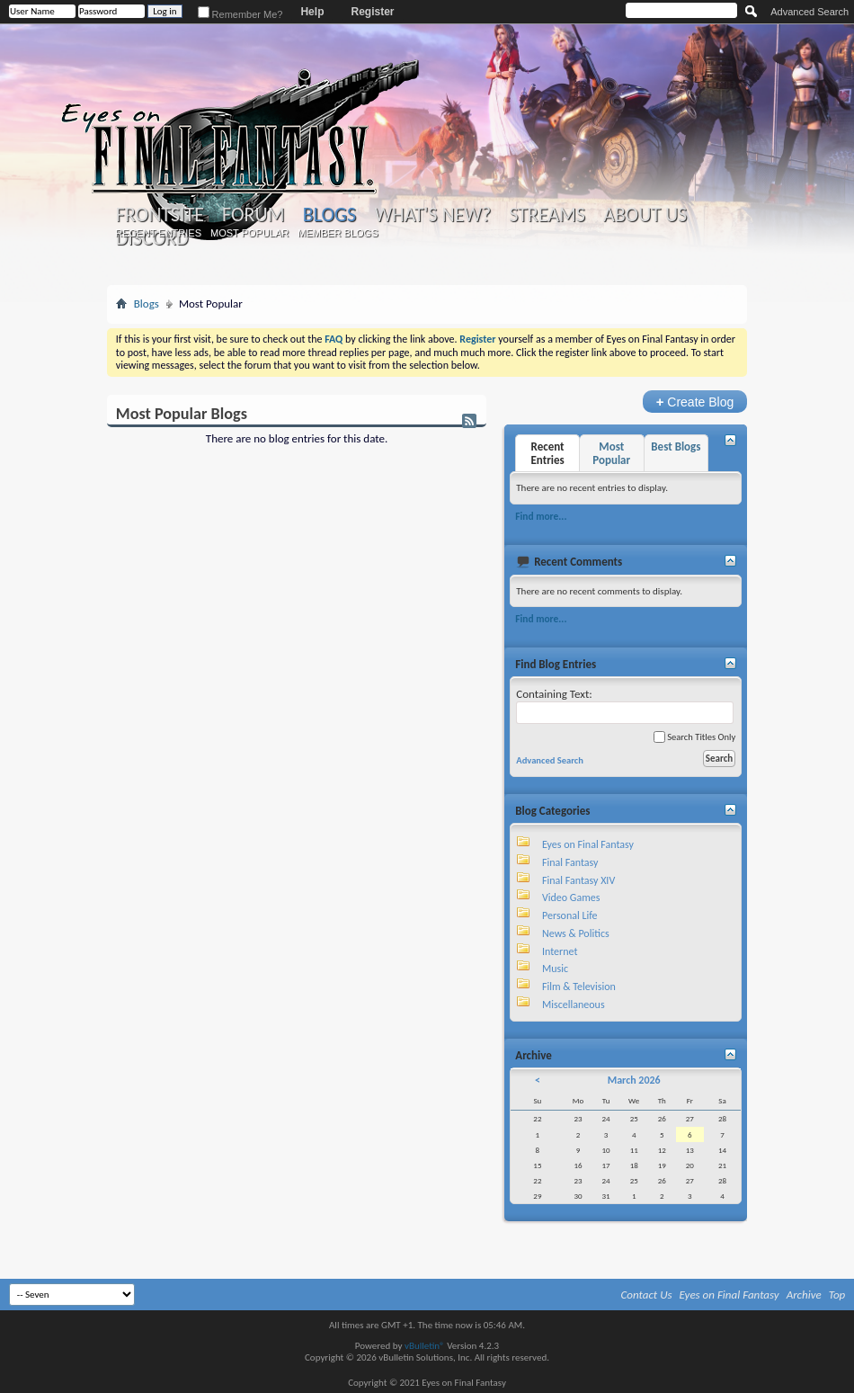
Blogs (329, 214)
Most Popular (249, 233)
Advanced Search (809, 11)
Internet (560, 951)
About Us (645, 215)
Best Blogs (675, 446)
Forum (253, 215)
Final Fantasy (570, 862)
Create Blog (695, 401)
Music (555, 968)
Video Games (571, 897)
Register (372, 11)
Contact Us (646, 1294)
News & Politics (575, 933)
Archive (804, 1294)
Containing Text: (625, 705)
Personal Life (570, 915)
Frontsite (160, 215)
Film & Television (579, 986)
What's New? (432, 215)
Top (837, 1294)
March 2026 (634, 1080)
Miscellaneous (573, 1004)
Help (312, 11)
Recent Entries (158, 233)
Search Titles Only (694, 737)
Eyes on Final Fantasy (588, 844)
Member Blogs (338, 233)
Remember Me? (240, 14)
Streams (547, 215)
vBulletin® (425, 1346)
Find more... (540, 516)
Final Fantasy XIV (578, 880)
